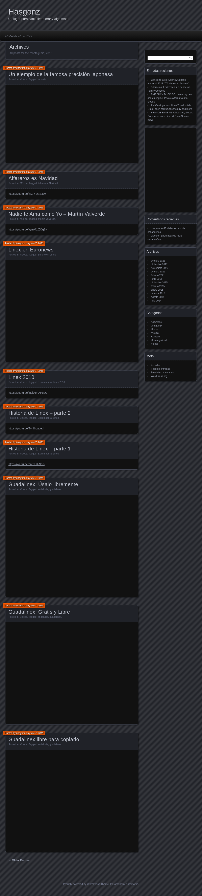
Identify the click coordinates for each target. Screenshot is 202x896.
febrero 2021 (158, 275)
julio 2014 (156, 300)
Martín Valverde (46, 219)
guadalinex (55, 489)
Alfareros (43, 183)
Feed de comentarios (162, 372)
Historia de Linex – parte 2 (39, 413)
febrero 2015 (158, 286)
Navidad (53, 183)
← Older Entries (19, 860)
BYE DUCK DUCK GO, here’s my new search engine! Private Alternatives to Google (170, 98)
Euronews (43, 254)
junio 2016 (156, 278)
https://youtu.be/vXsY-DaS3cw (27, 193)
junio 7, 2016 (36, 68)
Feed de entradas (160, 368)
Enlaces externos (18, 35)
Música (24, 183)
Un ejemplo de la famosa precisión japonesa (60, 74)
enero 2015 (157, 289)
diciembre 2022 (159, 264)
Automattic (132, 884)
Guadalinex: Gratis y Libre (39, 612)
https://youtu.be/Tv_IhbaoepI (26, 428)
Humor (154, 329)
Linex (53, 254)
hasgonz (20, 68)
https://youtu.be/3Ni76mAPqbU (27, 392)
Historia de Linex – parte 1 (39, 448)
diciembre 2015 (159, 282)
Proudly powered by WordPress (81, 884)
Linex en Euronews (30, 249)
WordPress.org (159, 376)
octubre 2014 (158, 293)
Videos (23, 79)
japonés (42, 79)
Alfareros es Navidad (33, 178)
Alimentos (156, 322)
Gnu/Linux (156, 325)
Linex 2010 (21, 377)
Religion (155, 336)
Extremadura (45, 382)
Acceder (155, 365)
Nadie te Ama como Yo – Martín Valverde (56, 214)
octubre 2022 (158, 271)
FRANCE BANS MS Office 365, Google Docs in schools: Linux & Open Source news (170, 116)
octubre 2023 (158, 260)
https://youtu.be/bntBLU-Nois (26, 464)
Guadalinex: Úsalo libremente (43, 484)
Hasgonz (24, 11)
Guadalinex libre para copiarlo (43, 739)
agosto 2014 (157, 297)
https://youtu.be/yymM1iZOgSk (27, 229)
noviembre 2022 (159, 268)
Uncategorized (159, 340)
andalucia (43, 489)
